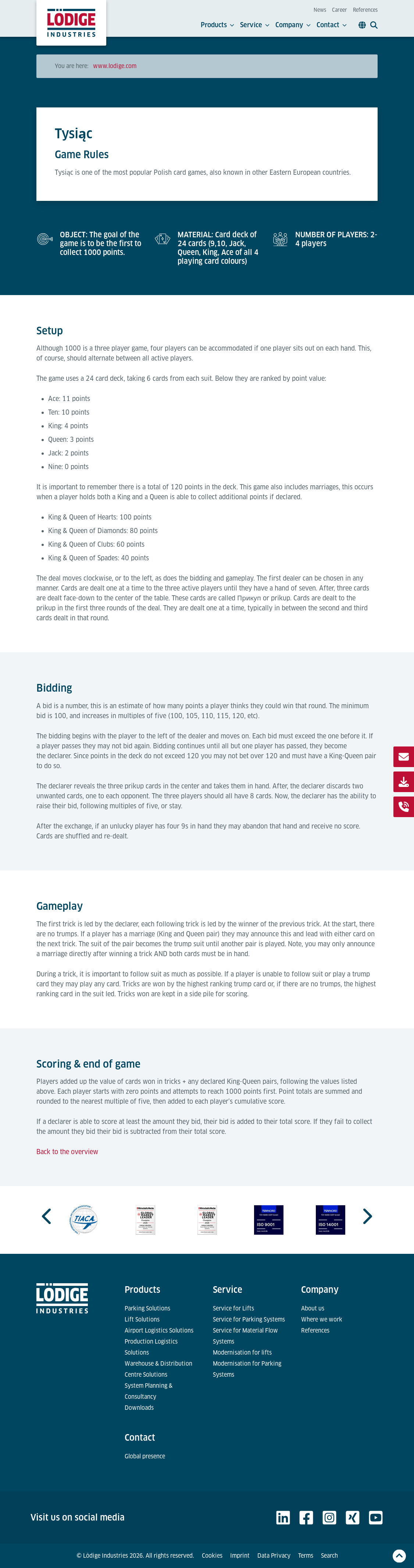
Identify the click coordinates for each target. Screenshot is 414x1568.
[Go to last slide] (47, 1216)
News (320, 10)
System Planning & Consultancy (148, 1391)
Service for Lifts (233, 1308)
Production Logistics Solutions (151, 1347)
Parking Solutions (147, 1308)
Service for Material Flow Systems (245, 1336)
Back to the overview (67, 1152)
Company (293, 25)
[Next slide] (367, 1216)
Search (329, 1555)
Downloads (139, 1407)
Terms (305, 1555)
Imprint (240, 1555)
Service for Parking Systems (249, 1319)
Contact (332, 25)
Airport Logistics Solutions (159, 1330)
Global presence (145, 1456)
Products (217, 25)
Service (255, 25)
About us (312, 1308)
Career (339, 10)
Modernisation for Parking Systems (247, 1369)
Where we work (321, 1319)
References (365, 10)
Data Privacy (273, 1555)
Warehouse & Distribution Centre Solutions (158, 1369)
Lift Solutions (142, 1319)
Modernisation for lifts (242, 1352)
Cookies (212, 1555)
